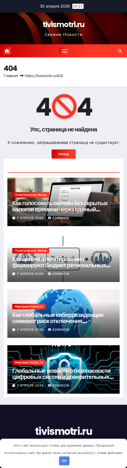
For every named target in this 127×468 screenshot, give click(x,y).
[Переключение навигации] (64, 50)
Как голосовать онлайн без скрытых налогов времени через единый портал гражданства (60, 209)
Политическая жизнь (31, 195)
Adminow (58, 218)
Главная (11, 75)
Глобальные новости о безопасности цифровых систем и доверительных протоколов (61, 377)
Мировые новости (29, 306)
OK (64, 461)
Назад (63, 154)
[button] (120, 50)
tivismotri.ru (64, 24)
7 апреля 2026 (31, 218)
